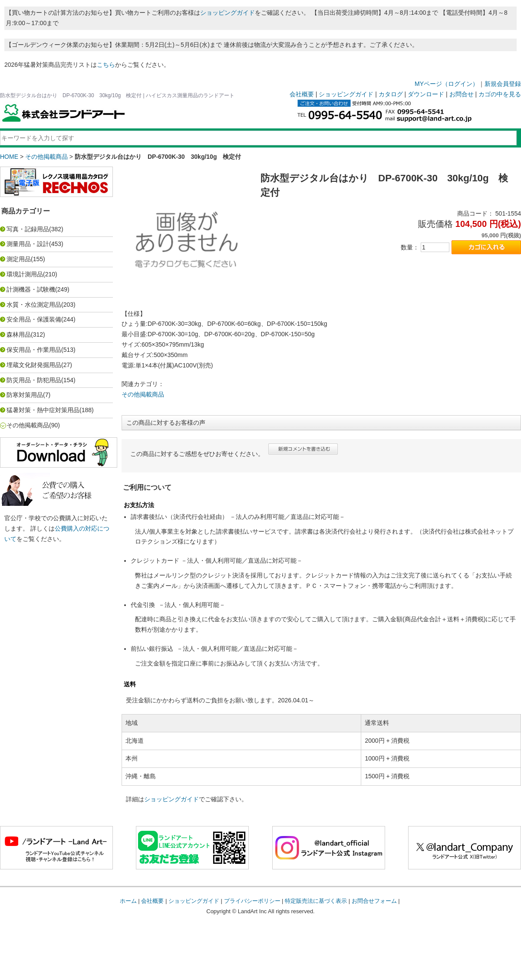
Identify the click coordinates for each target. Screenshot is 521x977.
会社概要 (302, 94)
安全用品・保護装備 (34, 319)
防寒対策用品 (25, 394)
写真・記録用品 (28, 229)
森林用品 (19, 334)
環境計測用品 (25, 274)
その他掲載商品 (46, 156)
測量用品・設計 (28, 243)
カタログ (391, 94)
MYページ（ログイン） (446, 83)
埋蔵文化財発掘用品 (34, 364)
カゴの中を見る (499, 94)
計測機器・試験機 (31, 289)
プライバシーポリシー (252, 901)
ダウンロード (426, 94)
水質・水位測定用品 (34, 304)
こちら (106, 64)
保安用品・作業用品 (34, 349)
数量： (410, 247)
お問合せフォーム (374, 901)
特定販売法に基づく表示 (316, 901)
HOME (9, 156)
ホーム (128, 901)
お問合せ (461, 94)
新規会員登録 (503, 83)
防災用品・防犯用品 (34, 380)
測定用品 (19, 259)
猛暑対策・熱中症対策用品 (43, 410)
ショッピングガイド (227, 12)
